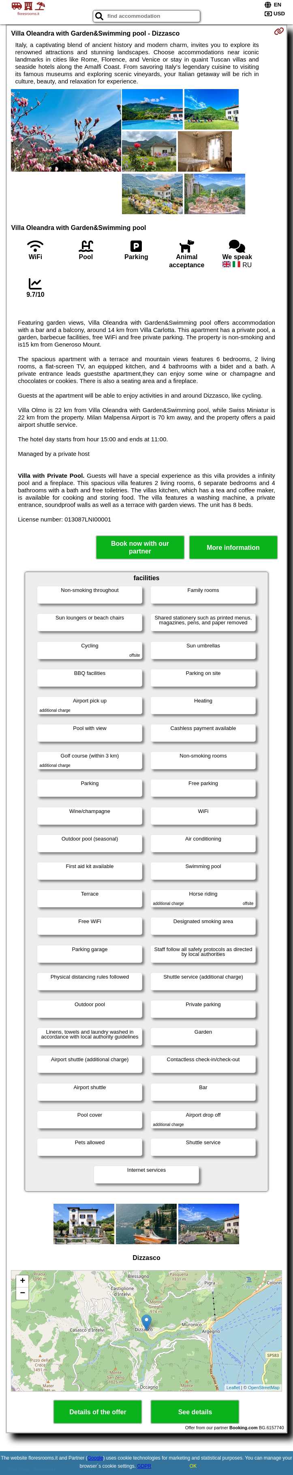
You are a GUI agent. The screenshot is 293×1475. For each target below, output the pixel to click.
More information (233, 547)
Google (95, 1458)
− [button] (22, 1294)
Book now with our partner (140, 547)
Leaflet (233, 1387)
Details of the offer (97, 1412)
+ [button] (22, 1281)
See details (195, 1412)
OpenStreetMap (264, 1387)
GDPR (144, 1466)
